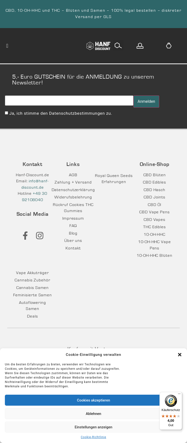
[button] (179, 354)
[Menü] (179, 395)
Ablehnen (93, 414)
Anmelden (146, 101)
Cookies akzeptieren (93, 400)
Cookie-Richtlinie (93, 437)
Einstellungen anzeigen (93, 427)
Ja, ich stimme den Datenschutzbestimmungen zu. (60, 113)
